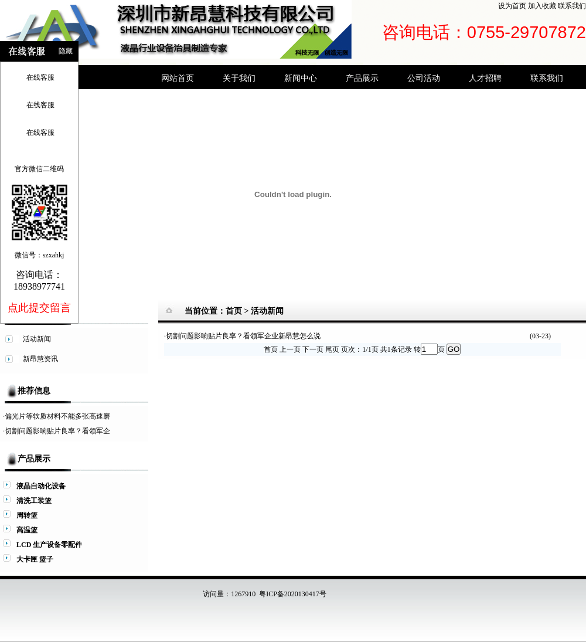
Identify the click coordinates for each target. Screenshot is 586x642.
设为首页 (512, 6)
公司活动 (423, 78)
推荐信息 (34, 390)
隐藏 (66, 51)
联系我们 (572, 6)
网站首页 (177, 78)
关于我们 (239, 78)
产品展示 (362, 78)
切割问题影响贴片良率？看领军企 (57, 431)
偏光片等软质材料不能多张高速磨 (57, 416)
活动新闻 (267, 311)
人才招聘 (485, 78)
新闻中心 (300, 78)
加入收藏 (542, 6)
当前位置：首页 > (218, 311)
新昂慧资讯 (40, 359)
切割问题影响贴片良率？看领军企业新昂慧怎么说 (243, 336)
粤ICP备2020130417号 (292, 594)
